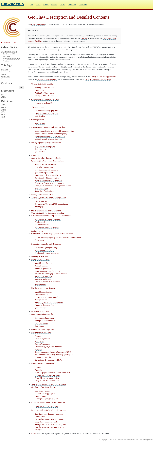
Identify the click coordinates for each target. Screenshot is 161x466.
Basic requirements (42, 201)
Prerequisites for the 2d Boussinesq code (50, 424)
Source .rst (4, 69)
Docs (31, 5)
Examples (38, 349)
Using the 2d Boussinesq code (46, 422)
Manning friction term (39, 257)
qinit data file (40, 116)
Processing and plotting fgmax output (49, 302)
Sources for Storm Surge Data (42, 330)
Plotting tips (39, 207)
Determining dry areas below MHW (48, 360)
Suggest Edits (5, 76)
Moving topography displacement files (46, 143)
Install (38, 5)
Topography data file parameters (47, 170)
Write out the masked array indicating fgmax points (54, 355)
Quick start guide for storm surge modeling (47, 213)
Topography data (37, 107)
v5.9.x (3, 116)
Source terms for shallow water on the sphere (48, 384)
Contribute (83, 5)
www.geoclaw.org (38, 24)
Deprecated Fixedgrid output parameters (50, 183)
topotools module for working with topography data (54, 131)
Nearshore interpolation (40, 312)
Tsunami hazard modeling (44, 103)
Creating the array (47, 375)
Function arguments (42, 339)
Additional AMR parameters (45, 165)
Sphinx (150, 440)
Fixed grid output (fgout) (40, 259)
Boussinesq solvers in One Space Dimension (48, 403)
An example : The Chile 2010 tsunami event (51, 204)
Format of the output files (44, 305)
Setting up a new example (44, 96)
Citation (54, 5)
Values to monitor (41, 295)
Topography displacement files (46, 113)
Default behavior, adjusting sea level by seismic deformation (58, 238)
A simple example (41, 266)
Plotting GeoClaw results (44, 93)
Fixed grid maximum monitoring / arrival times (53, 186)
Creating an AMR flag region (46, 357)
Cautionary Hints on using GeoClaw (45, 99)
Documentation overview (9, 51)
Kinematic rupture (42, 225)
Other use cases (41, 240)
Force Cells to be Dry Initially (42, 364)
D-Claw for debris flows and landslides (46, 158)
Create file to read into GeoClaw (47, 378)
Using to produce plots (47, 271)
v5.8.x (3, 114)
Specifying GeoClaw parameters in (48, 161)
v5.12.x (3, 109)
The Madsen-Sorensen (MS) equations (49, 419)
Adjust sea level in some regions (47, 178)
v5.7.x (3, 112)
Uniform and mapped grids (45, 394)
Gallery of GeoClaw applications (102, 77)
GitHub (62, 5)
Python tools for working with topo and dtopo (48, 127)
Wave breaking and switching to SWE (49, 427)
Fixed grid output (41, 188)
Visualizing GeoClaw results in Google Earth (48, 197)
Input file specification (43, 263)
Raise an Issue (5, 79)
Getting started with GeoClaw (42, 84)
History (3, 74)
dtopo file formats (41, 149)
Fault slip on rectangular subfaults (47, 219)
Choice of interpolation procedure (47, 282)
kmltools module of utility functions (48, 139)
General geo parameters (44, 167)
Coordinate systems (42, 391)
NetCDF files (40, 123)
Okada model (40, 222)
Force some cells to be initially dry (48, 175)
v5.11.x (3, 107)
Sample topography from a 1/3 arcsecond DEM (53, 352)
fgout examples (40, 284)
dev (2, 95)
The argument (42, 344)
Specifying (43, 276)
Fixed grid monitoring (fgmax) (43, 288)
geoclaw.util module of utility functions (50, 136)
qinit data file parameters (44, 172)
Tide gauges (39, 326)
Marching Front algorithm (41, 332)
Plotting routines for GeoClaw (42, 195)
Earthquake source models (45, 321)
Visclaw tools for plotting (44, 250)
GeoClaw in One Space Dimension (44, 387)
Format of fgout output (43, 268)
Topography (39, 90)
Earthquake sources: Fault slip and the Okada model (51, 216)
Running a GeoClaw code (44, 88)
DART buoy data (41, 323)
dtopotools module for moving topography (51, 134)
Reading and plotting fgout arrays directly (51, 274)
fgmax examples (41, 308)
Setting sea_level (37, 231)
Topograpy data (41, 396)
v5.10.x (3, 105)
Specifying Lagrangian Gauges (46, 248)
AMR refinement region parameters (48, 180)
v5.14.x (3, 97)
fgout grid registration (43, 279)
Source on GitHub (7, 72)
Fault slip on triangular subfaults (47, 227)
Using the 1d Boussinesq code (46, 406)
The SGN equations (42, 416)
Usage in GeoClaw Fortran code (47, 381)
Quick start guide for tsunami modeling (46, 210)
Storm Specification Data (44, 191)
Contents (38, 336)
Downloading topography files (46, 111)
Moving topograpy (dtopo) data (47, 399)
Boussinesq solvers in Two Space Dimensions (48, 410)
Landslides (35, 155)
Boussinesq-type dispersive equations (49, 414)
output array (39, 341)
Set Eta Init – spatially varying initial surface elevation (52, 234)
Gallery (46, 5)
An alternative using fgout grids (47, 253)
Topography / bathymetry (44, 318)
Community (72, 5)
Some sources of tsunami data (42, 314)
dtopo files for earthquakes (45, 146)
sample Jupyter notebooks (47, 79)
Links (33, 433)
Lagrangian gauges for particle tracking (46, 244)
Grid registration (37, 120)
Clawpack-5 (12, 4)
